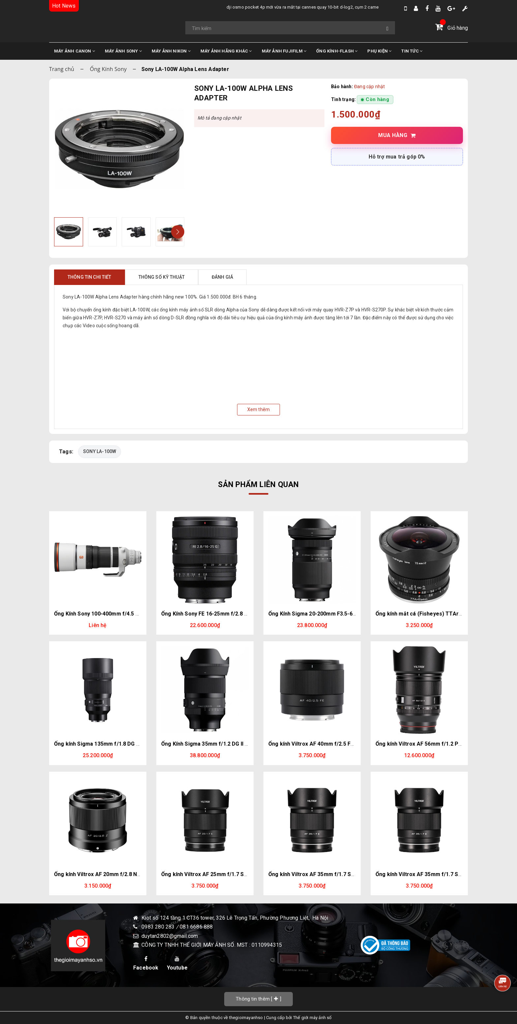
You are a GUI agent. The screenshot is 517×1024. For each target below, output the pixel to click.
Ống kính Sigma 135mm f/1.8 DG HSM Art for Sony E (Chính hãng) (136, 744)
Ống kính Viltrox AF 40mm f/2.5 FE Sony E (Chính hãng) (336, 744)
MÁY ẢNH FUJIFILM (284, 51)
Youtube (177, 963)
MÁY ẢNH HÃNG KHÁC (226, 51)
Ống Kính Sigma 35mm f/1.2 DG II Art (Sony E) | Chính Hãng (234, 744)
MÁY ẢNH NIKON (171, 51)
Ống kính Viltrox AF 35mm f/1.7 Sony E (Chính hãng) (333, 874)
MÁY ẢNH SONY (123, 51)
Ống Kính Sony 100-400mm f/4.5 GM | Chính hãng (115, 614)
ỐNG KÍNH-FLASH (336, 51)
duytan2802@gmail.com (169, 936)
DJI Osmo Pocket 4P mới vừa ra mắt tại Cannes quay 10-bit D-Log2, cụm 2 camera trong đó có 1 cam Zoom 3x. (281, 7)
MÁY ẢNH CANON (74, 51)
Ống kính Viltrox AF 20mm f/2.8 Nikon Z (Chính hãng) (120, 874)
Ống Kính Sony (108, 69)
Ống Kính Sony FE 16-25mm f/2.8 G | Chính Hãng (220, 614)
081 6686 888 (196, 927)
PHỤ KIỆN (379, 51)
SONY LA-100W (100, 451)
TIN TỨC (411, 51)
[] (258, 999)
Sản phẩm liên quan (258, 484)
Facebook (146, 963)
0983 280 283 (158, 927)
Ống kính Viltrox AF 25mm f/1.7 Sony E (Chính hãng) (225, 874)
